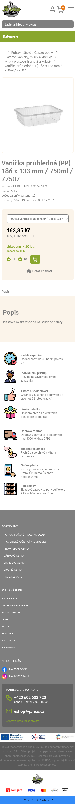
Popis (6, 291)
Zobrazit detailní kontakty (22, 721)
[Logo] (17, 9)
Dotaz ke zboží (42, 271)
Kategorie (37, 36)
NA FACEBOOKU (19, 669)
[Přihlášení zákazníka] (52, 9)
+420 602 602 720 (30, 697)
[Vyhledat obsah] (69, 24)
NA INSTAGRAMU (19, 676)
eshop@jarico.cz (29, 711)
